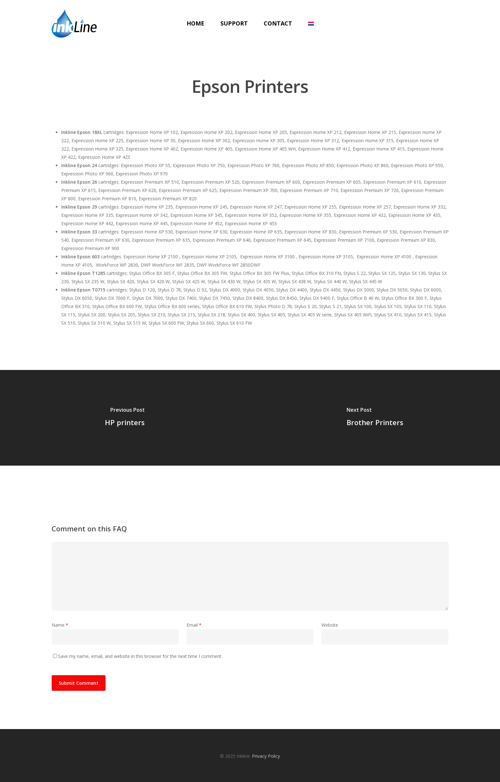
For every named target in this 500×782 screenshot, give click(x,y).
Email (194, 625)
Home (195, 23)
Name (60, 625)
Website (329, 625)
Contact (278, 23)
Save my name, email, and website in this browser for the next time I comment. (140, 656)
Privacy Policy (266, 756)
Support (234, 23)
